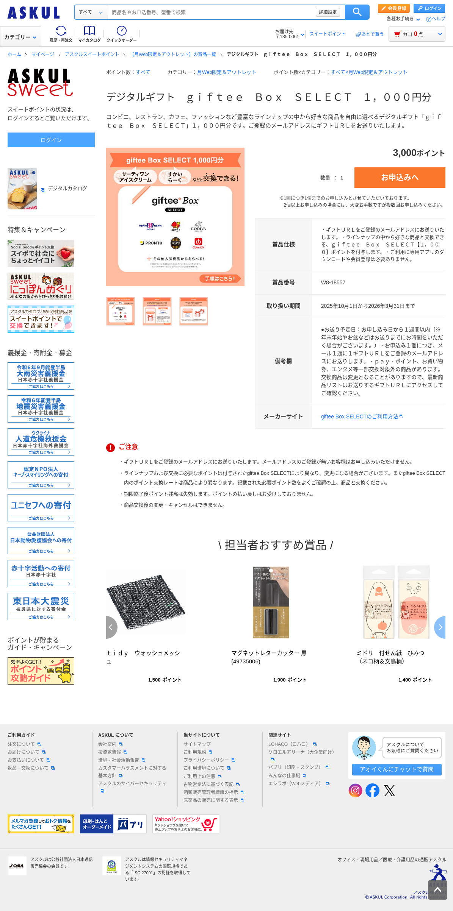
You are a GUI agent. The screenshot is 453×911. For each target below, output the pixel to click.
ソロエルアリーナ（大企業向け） (302, 755)
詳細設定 (328, 12)
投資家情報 (112, 752)
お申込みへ (400, 177)
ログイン (51, 140)
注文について (24, 744)
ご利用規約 (197, 752)
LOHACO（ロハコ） (292, 744)
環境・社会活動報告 (121, 760)
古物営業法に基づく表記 (211, 784)
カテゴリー (20, 37)
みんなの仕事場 (287, 775)
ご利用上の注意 (202, 776)
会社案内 (110, 744)
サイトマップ (197, 744)
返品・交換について (31, 768)
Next (439, 627)
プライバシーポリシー (209, 760)
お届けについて (26, 752)
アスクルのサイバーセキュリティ (132, 786)
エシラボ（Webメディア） (298, 783)
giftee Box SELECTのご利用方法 (360, 416)
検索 (357, 12)
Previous (112, 627)
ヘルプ (438, 19)
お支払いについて (29, 760)
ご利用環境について (206, 768)
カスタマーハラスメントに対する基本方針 (132, 772)
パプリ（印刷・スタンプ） (298, 767)
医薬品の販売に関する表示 (213, 800)
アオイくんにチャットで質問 (397, 769)
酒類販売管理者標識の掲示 (213, 792)
